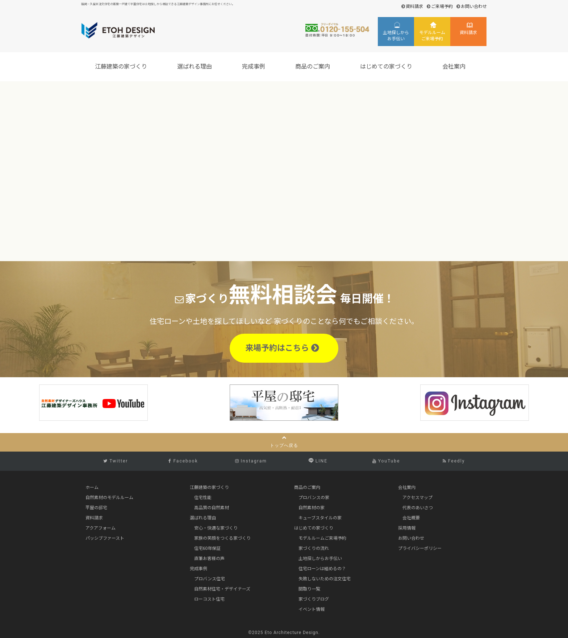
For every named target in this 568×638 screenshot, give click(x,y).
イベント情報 (311, 609)
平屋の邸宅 (96, 507)
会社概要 (411, 517)
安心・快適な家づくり (216, 528)
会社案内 (455, 66)
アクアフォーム (100, 528)
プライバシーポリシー (420, 548)
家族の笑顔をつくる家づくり (222, 538)
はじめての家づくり (387, 66)
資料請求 (414, 6)
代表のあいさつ (417, 507)
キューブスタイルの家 (320, 517)
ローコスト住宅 (209, 599)
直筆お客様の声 (209, 558)
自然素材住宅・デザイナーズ (222, 589)
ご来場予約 (442, 6)
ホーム (92, 487)
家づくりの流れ (313, 548)
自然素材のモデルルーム (109, 497)
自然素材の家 (311, 507)
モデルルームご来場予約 (432, 35)
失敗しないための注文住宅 (324, 578)
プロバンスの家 (313, 497)
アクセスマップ (417, 497)
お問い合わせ (474, 6)
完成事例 (254, 66)
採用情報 (406, 528)
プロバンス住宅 (209, 578)
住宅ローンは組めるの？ (322, 568)
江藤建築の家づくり (122, 66)
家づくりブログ (313, 599)
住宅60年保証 (207, 548)
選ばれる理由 (195, 66)
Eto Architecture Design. (292, 632)
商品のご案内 (313, 66)
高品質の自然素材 (211, 507)
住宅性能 (203, 497)
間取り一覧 (309, 589)
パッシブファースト (104, 538)
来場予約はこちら (282, 348)
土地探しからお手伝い (396, 35)
